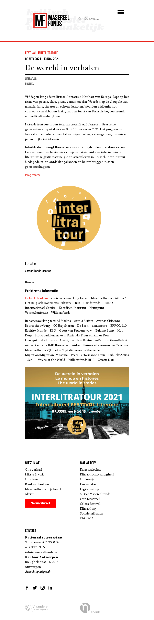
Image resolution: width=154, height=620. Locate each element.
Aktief (29, 494)
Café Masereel (90, 499)
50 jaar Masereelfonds (95, 494)
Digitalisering (89, 489)
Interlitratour (48, 53)
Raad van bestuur (37, 484)
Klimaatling (88, 508)
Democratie (88, 484)
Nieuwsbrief (40, 503)
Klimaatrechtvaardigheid (97, 474)
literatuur (30, 78)
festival (30, 53)
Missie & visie (34, 474)
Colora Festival (90, 504)
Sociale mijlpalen (91, 513)
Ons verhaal (33, 469)
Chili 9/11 (87, 518)
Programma (33, 175)
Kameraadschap (90, 469)
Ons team (31, 479)
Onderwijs (87, 479)
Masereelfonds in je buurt (43, 489)
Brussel (29, 83)
